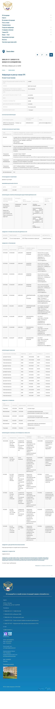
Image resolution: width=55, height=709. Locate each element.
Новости (4, 18)
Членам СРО (5, 32)
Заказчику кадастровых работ (9, 42)
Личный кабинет (8, 51)
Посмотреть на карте (8, 664)
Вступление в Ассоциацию (8, 20)
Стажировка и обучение (7, 30)
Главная (3, 70)
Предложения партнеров (8, 37)
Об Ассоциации (5, 15)
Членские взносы (6, 25)
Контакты (4, 39)
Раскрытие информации (8, 27)
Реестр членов (5, 22)
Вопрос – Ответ (6, 35)
